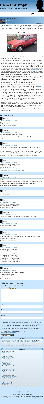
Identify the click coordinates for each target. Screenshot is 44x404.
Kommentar (4, 288)
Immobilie (33, 342)
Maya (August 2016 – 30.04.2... (9, 357)
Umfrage (22, 345)
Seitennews (4, 345)
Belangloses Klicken (7, 352)
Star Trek (12, 345)
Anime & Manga (10, 340)
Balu (20, 340)
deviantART (13, 341)
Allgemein (10, 23)
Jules (37, 342)
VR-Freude (5, 371)
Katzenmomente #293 (7, 381)
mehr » (17, 288)
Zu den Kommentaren (40, 23)
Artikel (15, 340)
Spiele (8, 345)
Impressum (16, 392)
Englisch (17, 341)
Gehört (37, 341)
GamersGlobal (27, 341)
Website (3, 315)
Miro (19, 344)
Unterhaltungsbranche (29, 345)
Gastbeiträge (33, 341)
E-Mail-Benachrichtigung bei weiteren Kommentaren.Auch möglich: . (13, 332)
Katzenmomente (6, 344)
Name (2, 304)
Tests (19, 345)
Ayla (17, 340)
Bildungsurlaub (24, 340)
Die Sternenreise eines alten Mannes (10, 374)
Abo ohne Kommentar (11, 332)
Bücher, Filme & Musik (32, 340)
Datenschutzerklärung (25, 392)
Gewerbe (21, 342)
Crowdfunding (7, 341)
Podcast (38, 344)
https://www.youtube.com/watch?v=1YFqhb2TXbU (12, 170)
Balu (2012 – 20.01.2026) (8, 378)
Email (2, 309)
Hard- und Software (27, 342)
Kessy (11, 344)
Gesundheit (16, 342)
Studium (16, 345)
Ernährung (22, 341)
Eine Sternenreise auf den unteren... (10, 369)
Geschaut (8, 342)
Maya (16, 344)
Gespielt (12, 342)
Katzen (40, 342)
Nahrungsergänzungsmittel (26, 344)
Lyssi (14, 344)
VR (34, 345)
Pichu (35, 344)
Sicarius (9, 20)
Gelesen (3, 342)
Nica (32, 344)
